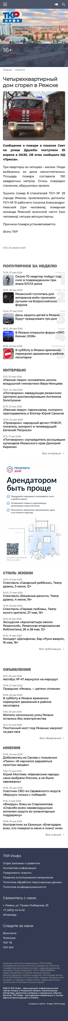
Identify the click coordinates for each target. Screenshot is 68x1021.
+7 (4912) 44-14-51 (14, 910)
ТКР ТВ (7, 942)
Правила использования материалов (28, 877)
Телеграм (9, 938)
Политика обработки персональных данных (32, 882)
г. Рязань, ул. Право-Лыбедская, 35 (25, 905)
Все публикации (50, 649)
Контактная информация (19, 868)
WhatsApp (9, 914)
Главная (7, 69)
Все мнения (53, 834)
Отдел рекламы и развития (21, 863)
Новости (20, 69)
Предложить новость (17, 872)
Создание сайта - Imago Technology (46, 1004)
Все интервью (51, 453)
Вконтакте (10, 933)
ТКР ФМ (8, 947)
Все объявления (50, 738)
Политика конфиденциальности (24, 887)
